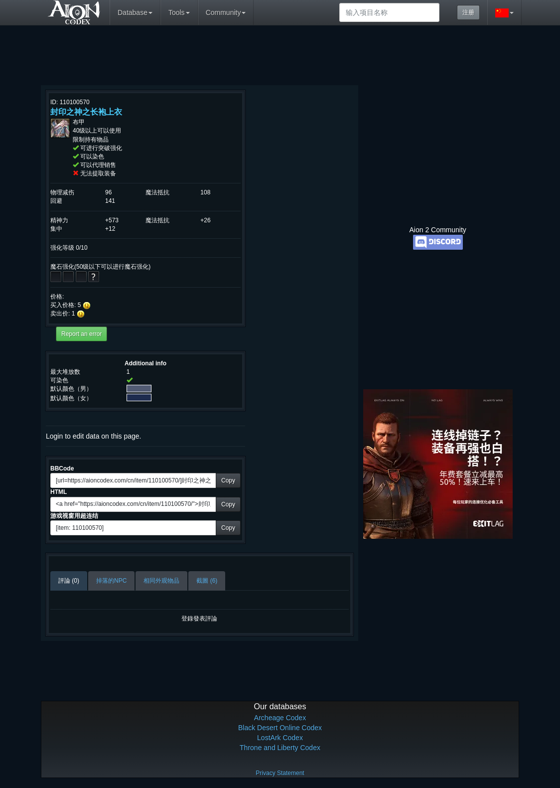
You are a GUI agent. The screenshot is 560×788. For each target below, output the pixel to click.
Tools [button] (179, 12)
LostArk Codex (280, 738)
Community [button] (226, 12)
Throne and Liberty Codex (280, 748)
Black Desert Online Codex (280, 728)
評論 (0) (68, 580)
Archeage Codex (280, 718)
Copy (228, 480)
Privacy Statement (280, 773)
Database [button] (135, 12)
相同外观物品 (161, 580)
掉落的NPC (111, 580)
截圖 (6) (206, 580)
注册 (468, 12)
